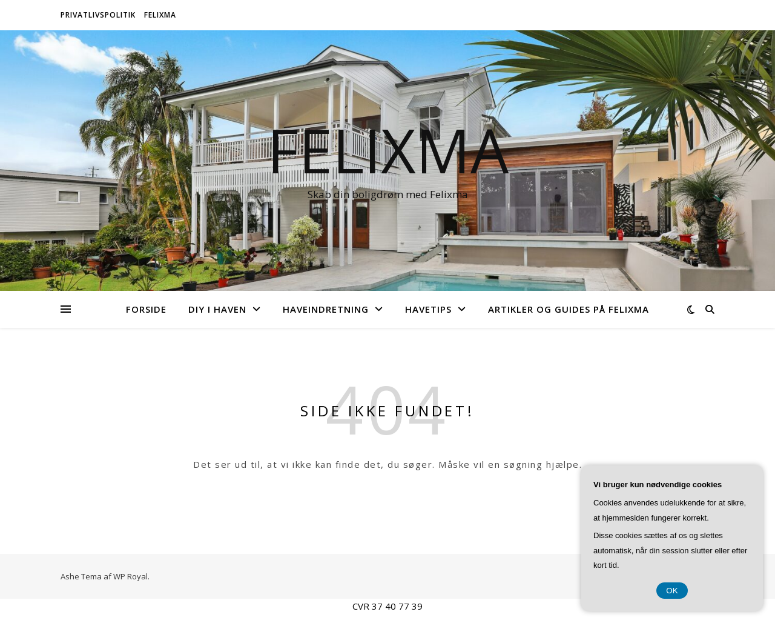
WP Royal (130, 576)
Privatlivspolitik (98, 15)
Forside (146, 309)
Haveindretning (326, 309)
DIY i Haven (217, 309)
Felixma (160, 15)
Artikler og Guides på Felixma (568, 309)
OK (672, 590)
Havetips (428, 309)
